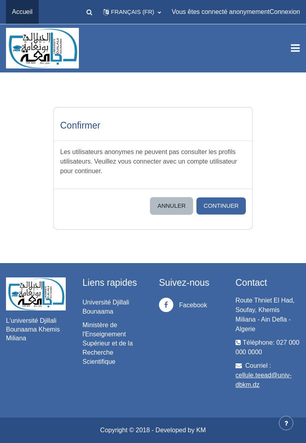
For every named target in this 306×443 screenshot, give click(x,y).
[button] (89, 12)
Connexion (285, 11)
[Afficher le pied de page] (286, 423)
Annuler (171, 206)
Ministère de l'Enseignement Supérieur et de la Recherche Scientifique (107, 343)
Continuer (221, 206)
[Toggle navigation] (295, 48)
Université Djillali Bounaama (105, 307)
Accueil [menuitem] (22, 11)
